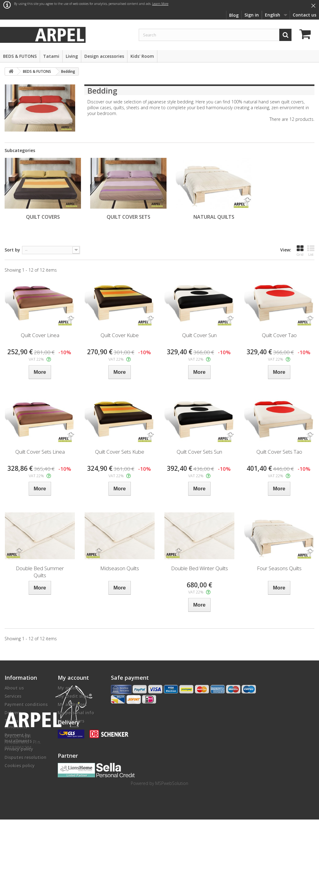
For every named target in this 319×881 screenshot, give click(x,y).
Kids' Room (142, 56)
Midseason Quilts (119, 568)
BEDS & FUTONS (20, 56)
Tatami (51, 56)
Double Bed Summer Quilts (40, 572)
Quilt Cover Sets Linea (40, 451)
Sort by (12, 250)
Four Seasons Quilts (279, 568)
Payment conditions (26, 704)
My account (73, 677)
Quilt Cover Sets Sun (199, 451)
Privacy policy (19, 749)
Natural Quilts (213, 217)
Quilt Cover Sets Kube (119, 451)
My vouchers (71, 721)
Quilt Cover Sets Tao (279, 451)
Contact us (304, 15)
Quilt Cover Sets (128, 217)
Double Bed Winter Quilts (199, 568)
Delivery (13, 713)
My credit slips (73, 696)
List (310, 251)
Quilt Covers (43, 217)
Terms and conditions (16, 724)
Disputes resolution (25, 757)
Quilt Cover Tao (279, 335)
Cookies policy (20, 765)
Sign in (251, 15)
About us (14, 688)
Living (72, 56)
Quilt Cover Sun (199, 335)
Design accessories (104, 56)
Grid (300, 251)
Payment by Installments (18, 738)
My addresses (72, 704)
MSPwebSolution (171, 845)
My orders (68, 688)
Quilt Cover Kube (120, 335)
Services (13, 696)
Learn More (160, 4)
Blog (234, 15)
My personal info (76, 713)
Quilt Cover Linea (40, 335)
